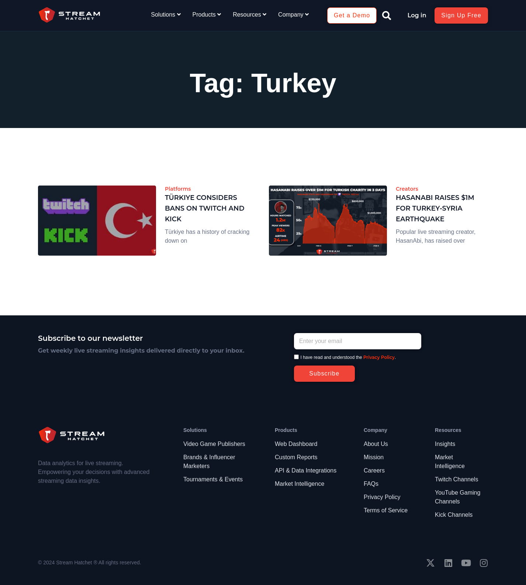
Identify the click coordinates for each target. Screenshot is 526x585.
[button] (386, 15)
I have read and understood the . (348, 357)
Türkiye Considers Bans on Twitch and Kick (205, 208)
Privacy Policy (379, 357)
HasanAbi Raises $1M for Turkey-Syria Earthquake (435, 208)
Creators (407, 189)
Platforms (178, 189)
